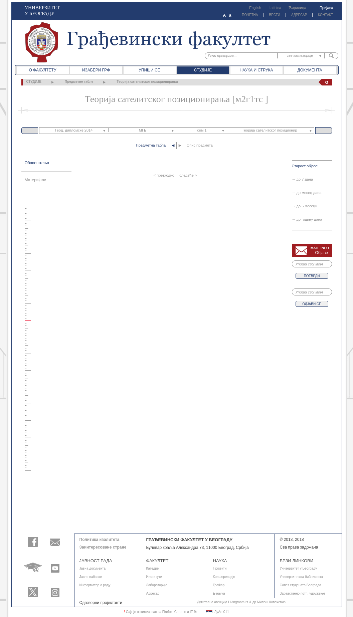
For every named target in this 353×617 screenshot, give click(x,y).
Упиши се (149, 70)
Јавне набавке (90, 577)
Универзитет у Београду (298, 568)
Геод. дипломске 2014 (74, 130)
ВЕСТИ (274, 15)
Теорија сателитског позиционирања (147, 81)
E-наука (219, 593)
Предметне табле (79, 81)
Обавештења (37, 163)
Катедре (152, 568)
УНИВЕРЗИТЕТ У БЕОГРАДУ (42, 10)
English (255, 8)
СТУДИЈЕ (33, 81)
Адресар (153, 593)
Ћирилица (297, 8)
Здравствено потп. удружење (302, 593)
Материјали (35, 180)
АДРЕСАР (299, 15)
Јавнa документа (92, 568)
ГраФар (219, 585)
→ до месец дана (307, 193)
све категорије (300, 55)
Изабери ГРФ (96, 70)
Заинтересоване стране (103, 547)
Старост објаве (305, 166)
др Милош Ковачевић (269, 602)
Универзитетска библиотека (301, 577)
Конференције (224, 577)
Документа (310, 70)
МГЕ (142, 130)
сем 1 (201, 130)
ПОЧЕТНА (250, 15)
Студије (203, 70)
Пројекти (220, 568)
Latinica (275, 8)
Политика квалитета (99, 539)
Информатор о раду (95, 585)
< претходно (164, 175)
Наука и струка (256, 70)
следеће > (188, 175)
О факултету (42, 70)
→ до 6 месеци (305, 206)
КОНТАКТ (325, 15)
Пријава (326, 8)
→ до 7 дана (302, 179)
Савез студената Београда (300, 585)
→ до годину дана (307, 219)
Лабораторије (156, 585)
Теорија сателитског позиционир (269, 130)
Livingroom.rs (238, 602)
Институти (154, 577)
